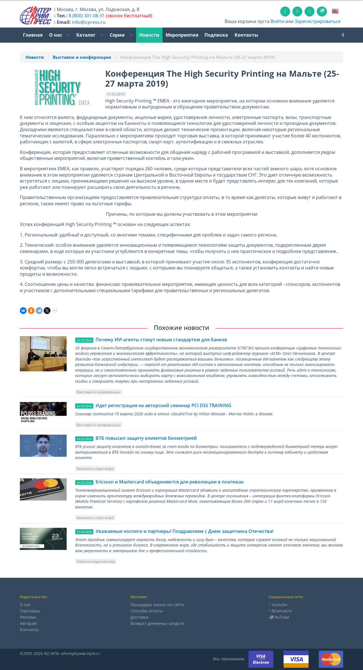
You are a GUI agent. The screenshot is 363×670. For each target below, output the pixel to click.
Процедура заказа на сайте (157, 604)
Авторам (28, 623)
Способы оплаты (146, 611)
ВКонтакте (281, 611)
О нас (59, 35)
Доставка (139, 617)
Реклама (28, 617)
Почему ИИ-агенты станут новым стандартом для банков (161, 339)
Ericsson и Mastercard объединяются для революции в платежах (170, 482)
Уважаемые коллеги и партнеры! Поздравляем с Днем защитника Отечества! (184, 531)
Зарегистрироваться (318, 21)
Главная (33, 35)
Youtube (279, 604)
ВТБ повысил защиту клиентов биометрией (146, 438)
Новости (149, 35)
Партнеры (30, 611)
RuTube (282, 617)
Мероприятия (182, 35)
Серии (121, 35)
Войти (277, 21)
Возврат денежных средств (157, 623)
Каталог (90, 35)
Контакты (246, 35)
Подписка (216, 35)
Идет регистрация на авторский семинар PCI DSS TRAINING (163, 405)
